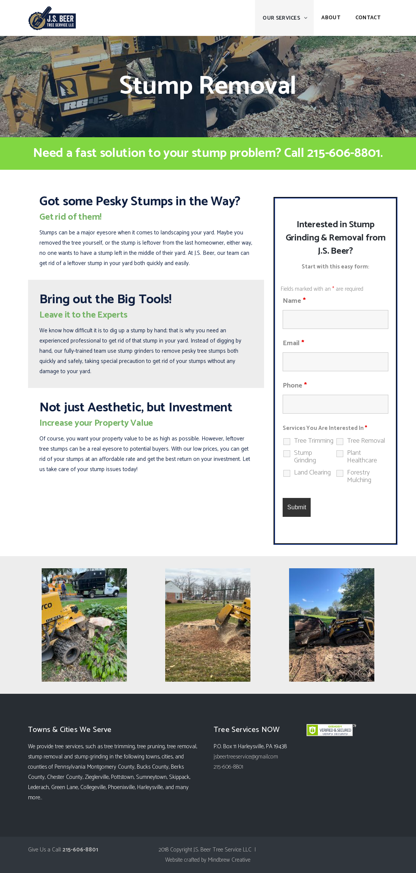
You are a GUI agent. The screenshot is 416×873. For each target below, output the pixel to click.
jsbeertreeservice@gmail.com (246, 756)
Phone (295, 385)
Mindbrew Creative (229, 860)
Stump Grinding (305, 456)
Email (293, 343)
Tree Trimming (313, 441)
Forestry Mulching (359, 476)
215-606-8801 (343, 153)
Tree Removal (366, 441)
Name (294, 301)
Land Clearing (312, 472)
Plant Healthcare (362, 456)
